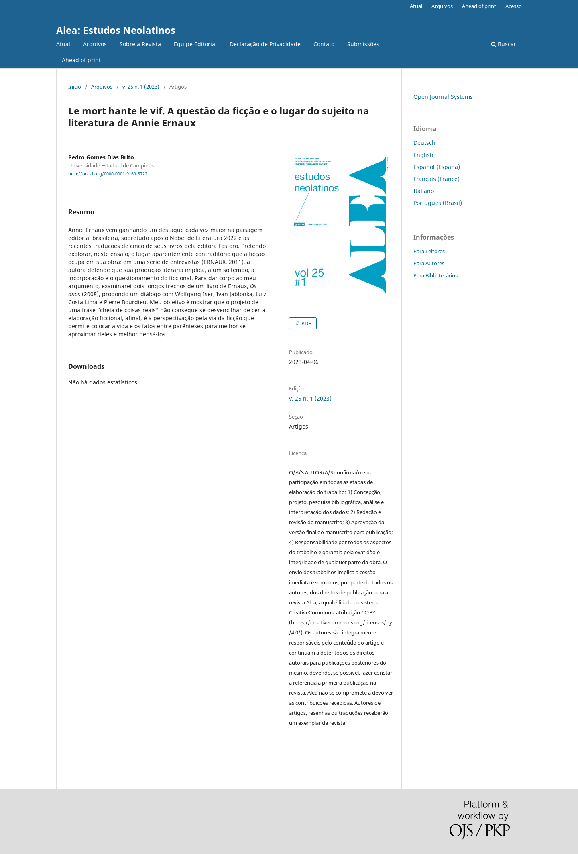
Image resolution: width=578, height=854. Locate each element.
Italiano (423, 191)
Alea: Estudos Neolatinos (115, 30)
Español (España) (436, 167)
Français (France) (436, 179)
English (423, 155)
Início (74, 86)
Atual (63, 44)
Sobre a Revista (140, 44)
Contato (323, 44)
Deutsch (424, 142)
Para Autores (428, 263)
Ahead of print (81, 60)
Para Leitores (429, 251)
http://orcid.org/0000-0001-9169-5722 (107, 174)
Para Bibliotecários (435, 275)
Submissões (363, 44)
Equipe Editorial (195, 44)
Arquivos (95, 44)
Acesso (513, 6)
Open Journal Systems (443, 96)
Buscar (503, 44)
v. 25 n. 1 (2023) (140, 86)
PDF (305, 323)
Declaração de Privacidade (265, 44)
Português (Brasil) (437, 203)
